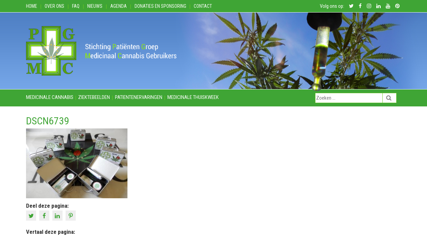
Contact (203, 6)
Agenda (118, 6)
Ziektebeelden (94, 97)
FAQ (75, 6)
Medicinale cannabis (49, 97)
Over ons (54, 6)
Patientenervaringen (138, 97)
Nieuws (94, 6)
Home (31, 6)
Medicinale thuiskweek (193, 97)
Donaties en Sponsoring (160, 6)
